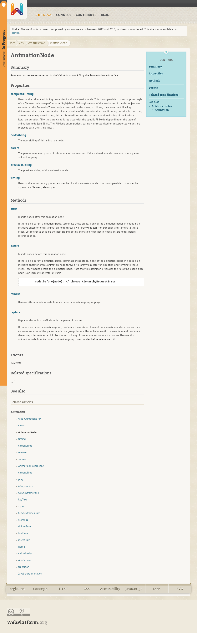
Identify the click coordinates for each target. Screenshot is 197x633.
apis (21, 43)
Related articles (162, 106)
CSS (87, 589)
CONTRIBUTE (86, 15)
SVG (179, 589)
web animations (37, 43)
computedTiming (22, 94)
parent (15, 148)
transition (23, 567)
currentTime (25, 445)
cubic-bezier (25, 553)
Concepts (40, 589)
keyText (22, 499)
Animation (162, 109)
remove (15, 294)
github (15, 32)
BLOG (105, 15)
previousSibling (21, 165)
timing (15, 178)
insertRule (24, 540)
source (22, 459)
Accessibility (110, 589)
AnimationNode (58, 43)
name (21, 546)
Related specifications (164, 95)
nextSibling (18, 135)
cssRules (23, 519)
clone (21, 425)
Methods (154, 80)
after (14, 208)
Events (153, 87)
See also (154, 102)
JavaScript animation (30, 573)
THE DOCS (44, 15)
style (21, 506)
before (15, 246)
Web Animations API (30, 418)
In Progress (4, 39)
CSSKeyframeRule (28, 492)
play (20, 479)
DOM (157, 589)
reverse (22, 452)
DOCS (12, 43)
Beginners (17, 589)
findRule (23, 533)
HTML (63, 589)
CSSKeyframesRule (29, 513)
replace (15, 312)
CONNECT (63, 15)
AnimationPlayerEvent (31, 466)
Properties (156, 73)
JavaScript (133, 589)
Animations (24, 560)
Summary (155, 66)
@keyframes (25, 486)
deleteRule (24, 526)
